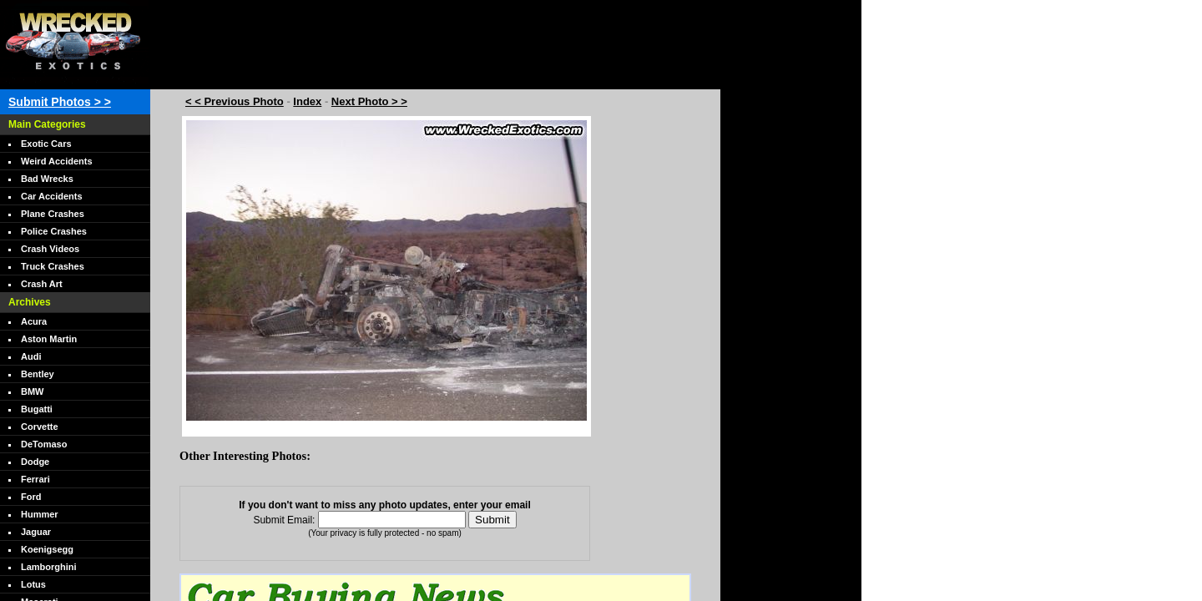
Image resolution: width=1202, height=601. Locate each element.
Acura (34, 321)
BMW (32, 391)
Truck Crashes (52, 266)
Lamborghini (49, 567)
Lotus (33, 584)
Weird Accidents (57, 161)
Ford (31, 497)
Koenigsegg (47, 549)
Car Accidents (52, 196)
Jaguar (36, 532)
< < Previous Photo (234, 101)
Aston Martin (49, 339)
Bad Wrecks (47, 179)
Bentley (37, 374)
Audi (31, 356)
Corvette (39, 427)
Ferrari (35, 479)
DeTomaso (44, 444)
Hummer (39, 514)
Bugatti (37, 409)
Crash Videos (50, 249)
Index (307, 101)
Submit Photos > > (59, 102)
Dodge (35, 462)
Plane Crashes (52, 214)
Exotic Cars (46, 144)
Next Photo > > (369, 101)
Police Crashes (54, 231)
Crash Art (42, 284)
